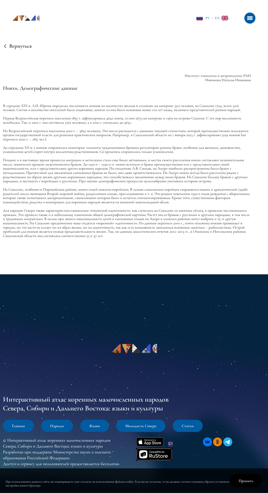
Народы (57, 425)
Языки (94, 425)
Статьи (188, 425)
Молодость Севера (140, 425)
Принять (246, 480)
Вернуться (20, 46)
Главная (18, 425)
